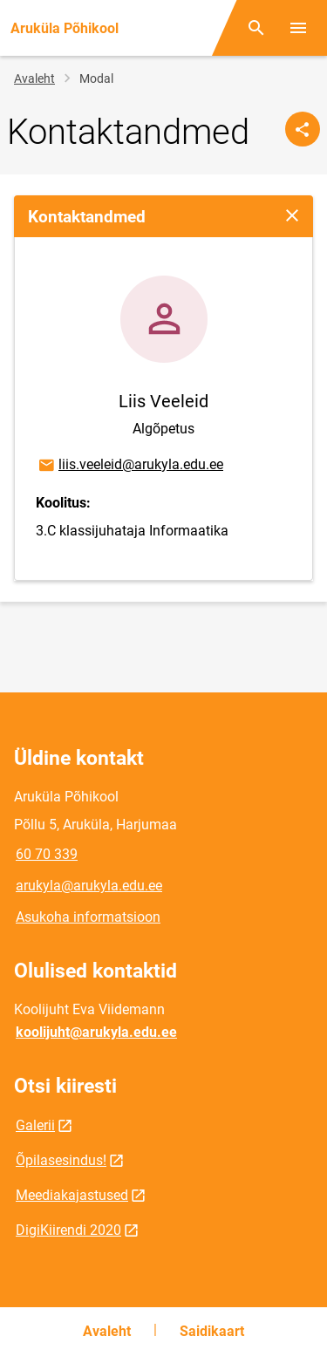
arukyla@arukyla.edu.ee (89, 885)
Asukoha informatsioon (88, 917)
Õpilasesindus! (61, 1160)
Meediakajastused (72, 1195)
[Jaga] (302, 129)
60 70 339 (47, 854)
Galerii (35, 1125)
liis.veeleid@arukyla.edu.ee (130, 465)
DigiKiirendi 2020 (68, 1230)
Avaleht (34, 78)
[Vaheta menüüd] (298, 27)
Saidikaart (212, 1331)
